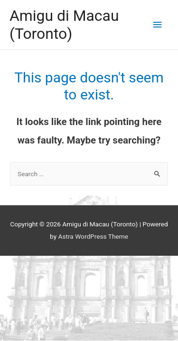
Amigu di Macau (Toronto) (64, 25)
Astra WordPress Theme (93, 236)
